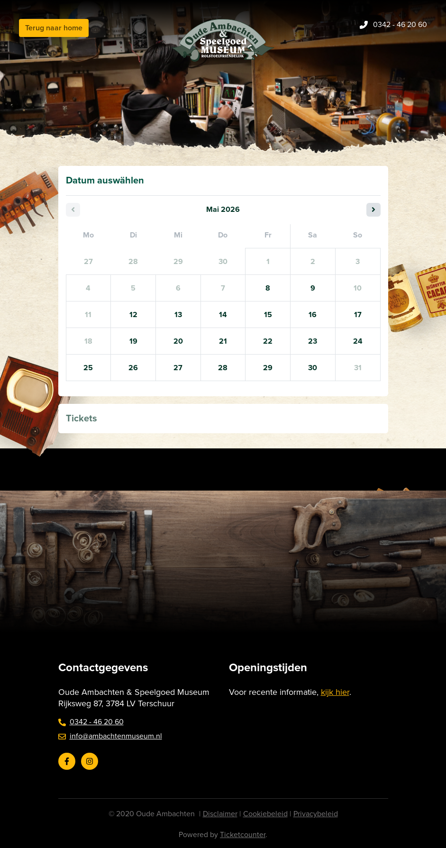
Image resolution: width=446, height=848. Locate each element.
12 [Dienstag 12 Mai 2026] (133, 314)
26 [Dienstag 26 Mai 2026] (133, 368)
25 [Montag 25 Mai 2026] (88, 368)
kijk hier (335, 692)
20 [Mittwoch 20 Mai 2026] (178, 341)
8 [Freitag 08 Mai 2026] (267, 288)
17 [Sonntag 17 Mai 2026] (358, 314)
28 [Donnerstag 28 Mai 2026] (223, 368)
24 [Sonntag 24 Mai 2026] (358, 341)
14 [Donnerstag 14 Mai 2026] (223, 314)
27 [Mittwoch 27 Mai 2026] (177, 368)
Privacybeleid (315, 814)
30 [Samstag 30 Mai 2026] (312, 368)
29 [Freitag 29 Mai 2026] (268, 368)
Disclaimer (220, 814)
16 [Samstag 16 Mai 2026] (313, 314)
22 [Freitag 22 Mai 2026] (268, 341)
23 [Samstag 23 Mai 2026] (312, 341)
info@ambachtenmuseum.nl (110, 736)
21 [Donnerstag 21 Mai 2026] (223, 341)
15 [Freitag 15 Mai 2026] (268, 314)
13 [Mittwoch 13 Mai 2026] (178, 314)
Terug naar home (53, 28)
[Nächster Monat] (373, 210)
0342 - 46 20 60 (91, 722)
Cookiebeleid (265, 814)
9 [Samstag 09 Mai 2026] (312, 288)
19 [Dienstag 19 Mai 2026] (133, 341)
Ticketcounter (242, 834)
